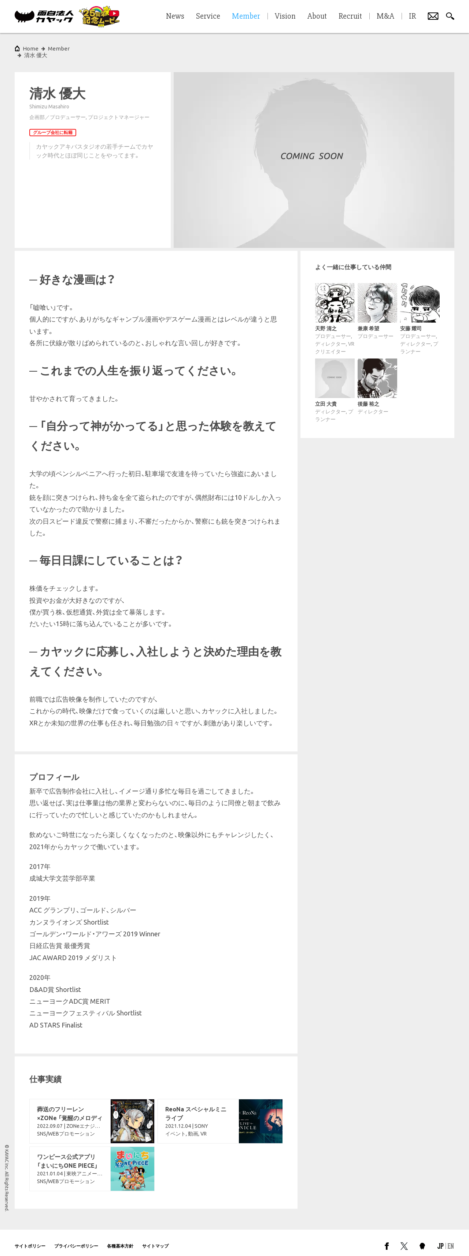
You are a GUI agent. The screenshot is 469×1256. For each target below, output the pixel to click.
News (175, 16)
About (317, 16)
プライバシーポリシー (76, 1239)
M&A (385, 16)
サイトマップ (155, 1239)
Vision (285, 16)
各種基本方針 (120, 1239)
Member (59, 48)
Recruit (350, 16)
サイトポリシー (30, 1239)
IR (412, 16)
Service (208, 16)
